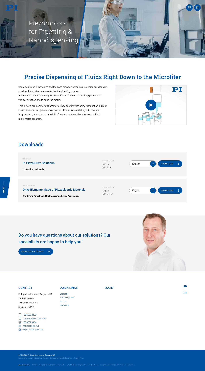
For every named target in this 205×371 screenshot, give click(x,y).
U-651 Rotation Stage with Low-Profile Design (82, 365)
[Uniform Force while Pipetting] (151, 105)
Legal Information (41, 358)
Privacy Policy (79, 358)
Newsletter (64, 305)
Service (63, 301)
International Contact (25, 358)
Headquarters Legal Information (61, 358)
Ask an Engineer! (67, 297)
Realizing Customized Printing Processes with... (48, 365)
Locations (64, 294)
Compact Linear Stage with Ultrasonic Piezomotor (117, 365)
